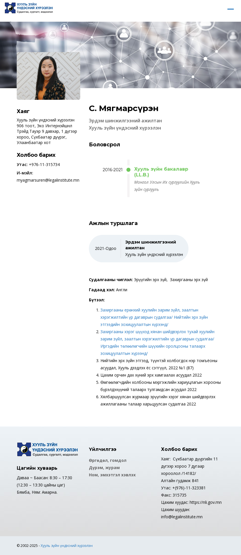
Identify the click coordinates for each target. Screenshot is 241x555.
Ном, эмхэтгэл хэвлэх (112, 474)
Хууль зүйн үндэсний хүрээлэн (67, 545)
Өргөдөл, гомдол (107, 460)
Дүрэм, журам (104, 467)
